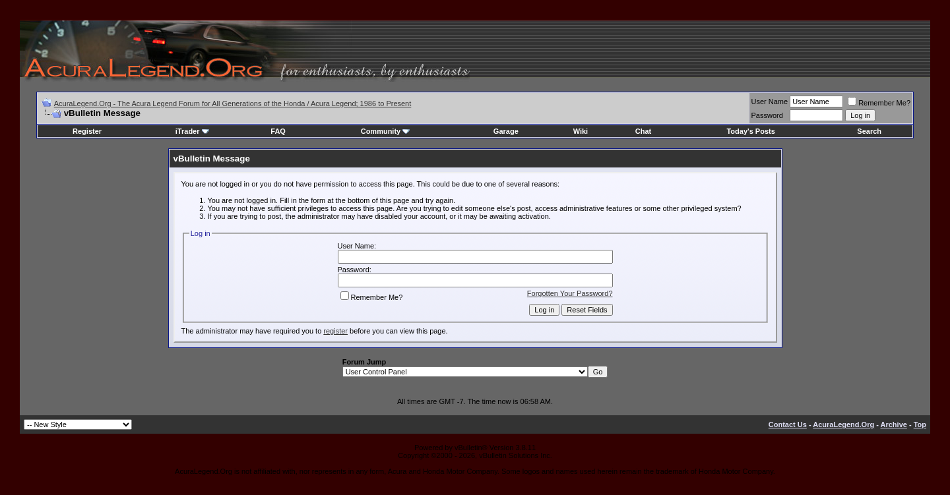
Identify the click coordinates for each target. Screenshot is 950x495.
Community (385, 131)
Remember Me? (879, 103)
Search (869, 131)
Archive (894, 424)
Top (920, 424)
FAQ (278, 131)
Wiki (580, 131)
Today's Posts (750, 131)
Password (767, 115)
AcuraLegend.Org (843, 424)
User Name (769, 101)
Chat (643, 131)
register (335, 331)
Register (87, 131)
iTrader (192, 131)
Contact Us (788, 424)
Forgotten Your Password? (570, 293)
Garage (506, 131)
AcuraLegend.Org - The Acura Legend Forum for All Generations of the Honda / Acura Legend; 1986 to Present (233, 103)
